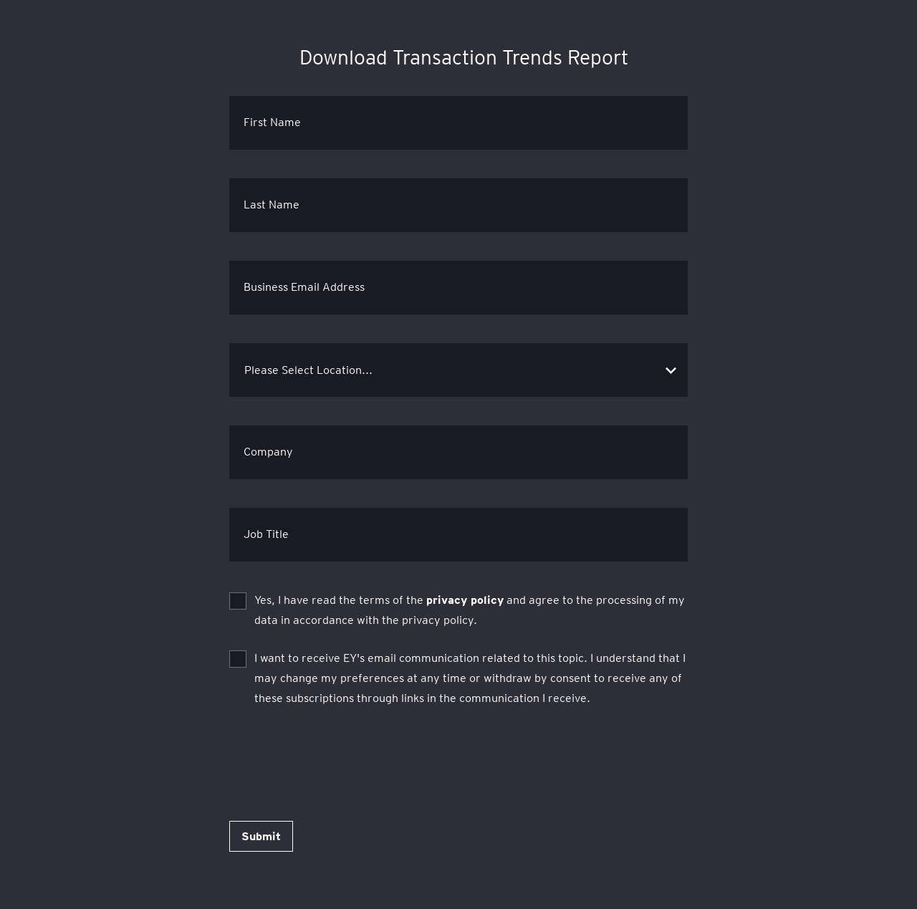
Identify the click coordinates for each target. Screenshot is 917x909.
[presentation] (338, 753)
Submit (261, 836)
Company (268, 451)
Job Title (266, 534)
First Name (272, 122)
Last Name (271, 204)
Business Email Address (304, 287)
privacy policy (465, 600)
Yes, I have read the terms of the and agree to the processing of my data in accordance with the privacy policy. (469, 610)
